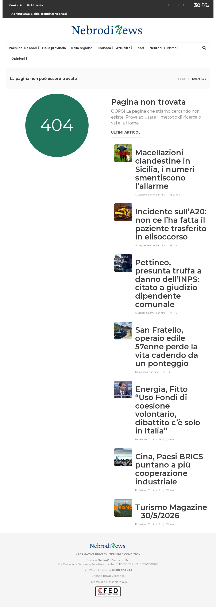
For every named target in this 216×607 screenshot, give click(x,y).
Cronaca (104, 48)
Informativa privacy (91, 554)
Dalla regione (81, 48)
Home (182, 78)
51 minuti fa (154, 439)
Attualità (123, 48)
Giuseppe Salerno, (145, 194)
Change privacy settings (108, 575)
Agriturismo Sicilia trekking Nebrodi (39, 13)
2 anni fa (161, 194)
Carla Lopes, (142, 371)
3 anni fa (154, 371)
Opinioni (18, 58)
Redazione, (141, 439)
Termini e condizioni (125, 554)
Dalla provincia (54, 48)
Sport (139, 48)
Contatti (15, 5)
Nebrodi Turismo (163, 48)
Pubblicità (35, 5)
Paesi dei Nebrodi (23, 48)
